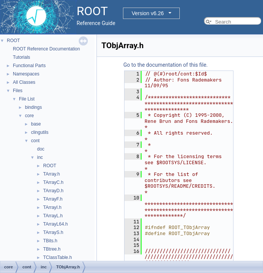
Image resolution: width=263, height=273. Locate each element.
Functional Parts (29, 65)
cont (35, 140)
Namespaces (26, 74)
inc (40, 157)
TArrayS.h (53, 232)
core (29, 115)
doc (40, 149)
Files (17, 90)
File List (26, 99)
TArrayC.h (53, 182)
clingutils (39, 132)
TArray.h (51, 174)
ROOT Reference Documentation (46, 49)
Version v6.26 (148, 13)
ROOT (13, 40)
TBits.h (50, 240)
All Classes (24, 82)
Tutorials (21, 57)
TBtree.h (52, 249)
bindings (33, 107)
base (36, 124)
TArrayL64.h (55, 224)
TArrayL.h (53, 215)
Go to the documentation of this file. (165, 65)
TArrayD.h (53, 190)
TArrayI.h (52, 207)
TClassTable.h (57, 257)
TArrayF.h (52, 199)
